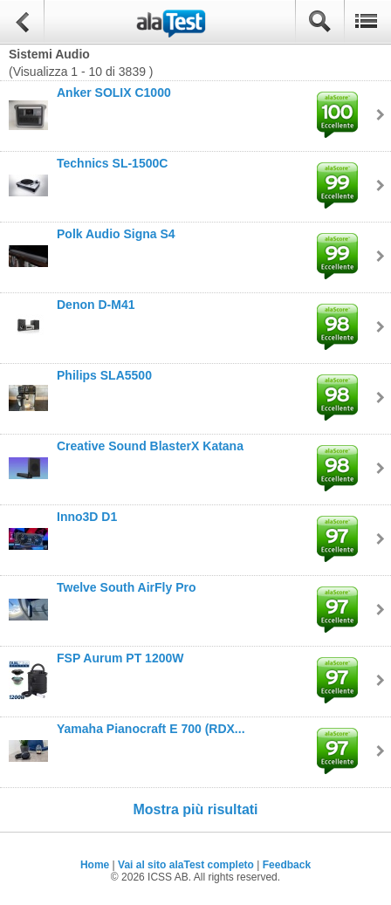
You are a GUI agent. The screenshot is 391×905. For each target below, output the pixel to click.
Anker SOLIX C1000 (114, 92)
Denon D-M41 (95, 305)
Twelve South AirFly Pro (126, 587)
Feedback (287, 865)
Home (94, 865)
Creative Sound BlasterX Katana (150, 446)
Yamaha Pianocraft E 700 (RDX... (151, 729)
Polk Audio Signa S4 (116, 234)
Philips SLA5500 (104, 375)
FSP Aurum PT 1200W (120, 658)
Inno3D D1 (87, 517)
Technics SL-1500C (112, 163)
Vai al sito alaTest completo (186, 865)
